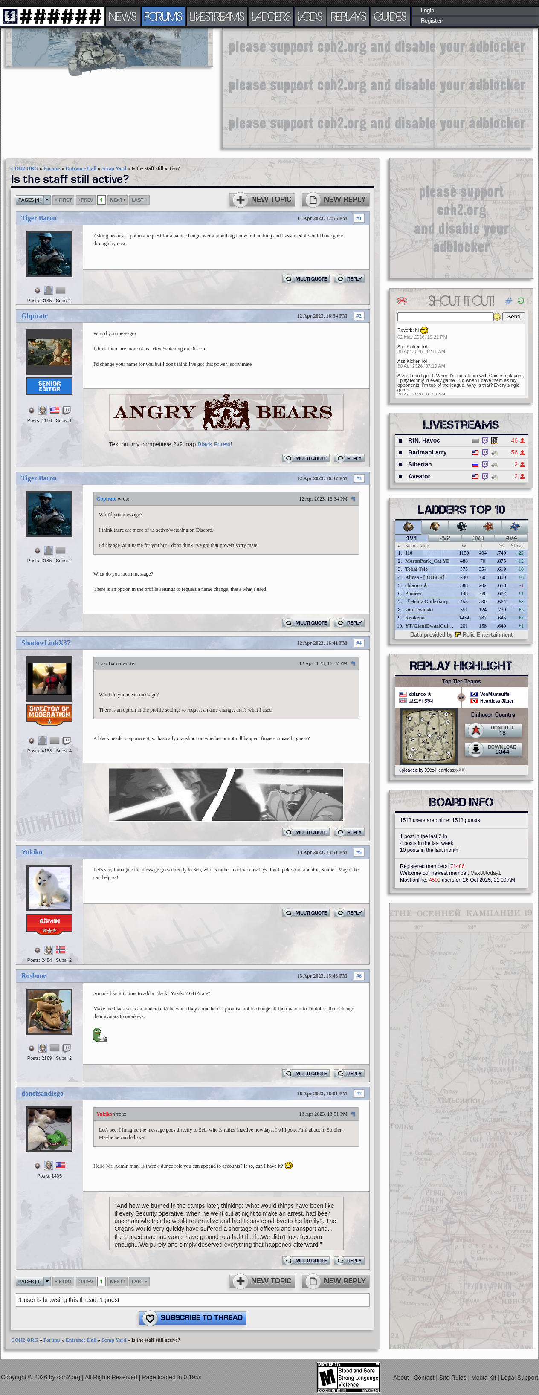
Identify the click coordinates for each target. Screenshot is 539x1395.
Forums (52, 168)
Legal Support (519, 1377)
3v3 (478, 538)
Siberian (420, 464)
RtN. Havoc (424, 440)
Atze (402, 375)
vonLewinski (419, 610)
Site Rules (453, 1377)
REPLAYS (348, 16)
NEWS (122, 16)
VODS (310, 16)
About (401, 1377)
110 (408, 553)
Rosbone (33, 975)
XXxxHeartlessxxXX (444, 770)
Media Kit (484, 1377)
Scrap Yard (113, 168)
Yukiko (31, 852)
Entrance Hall (81, 168)
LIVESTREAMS (217, 16)
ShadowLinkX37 (45, 642)
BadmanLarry (427, 452)
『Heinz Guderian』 (427, 602)
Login (427, 11)
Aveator (419, 476)
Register (432, 21)
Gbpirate (34, 315)
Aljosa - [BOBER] (425, 577)
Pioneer (413, 593)
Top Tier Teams (461, 682)
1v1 (411, 538)
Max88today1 (485, 873)
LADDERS (271, 16)
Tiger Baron (39, 218)
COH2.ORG (24, 168)
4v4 (511, 538)
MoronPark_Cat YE (427, 561)
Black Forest (214, 444)
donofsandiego (42, 1093)
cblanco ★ (416, 585)
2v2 (445, 538)
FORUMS (163, 16)
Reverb (404, 330)
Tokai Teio (416, 569)
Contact (425, 1377)
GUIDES (390, 16)
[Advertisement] (330, 87)
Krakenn (415, 618)
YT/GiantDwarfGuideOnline (436, 626)
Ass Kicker (408, 346)
